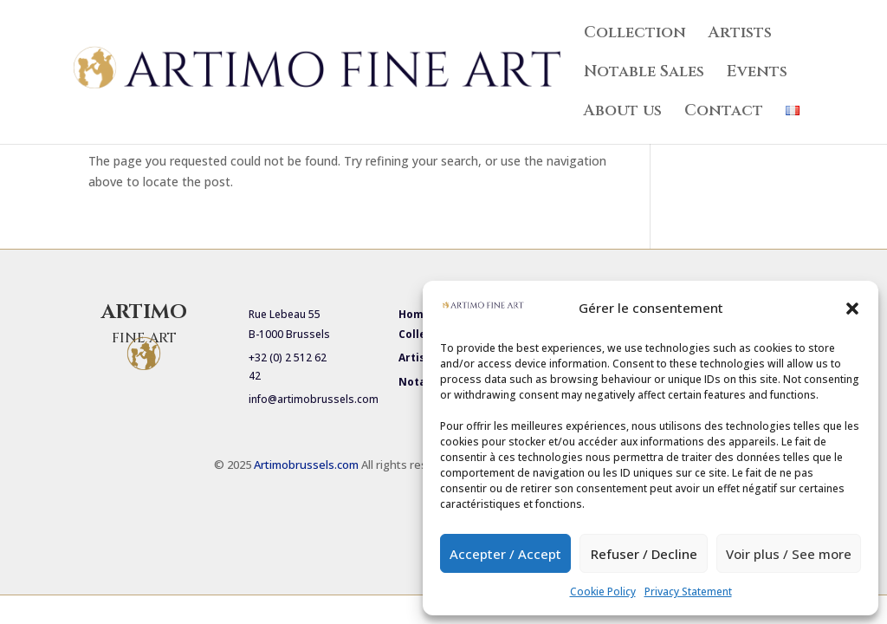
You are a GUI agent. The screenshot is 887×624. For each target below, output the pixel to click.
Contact (723, 113)
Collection (635, 35)
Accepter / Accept (505, 553)
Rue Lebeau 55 (284, 314)
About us (623, 113)
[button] (852, 308)
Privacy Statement (688, 591)
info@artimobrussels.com (314, 399)
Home (414, 314)
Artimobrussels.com (307, 464)
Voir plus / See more (788, 553)
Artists (740, 35)
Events (757, 74)
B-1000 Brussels (289, 334)
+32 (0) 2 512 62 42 (288, 366)
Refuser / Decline (644, 553)
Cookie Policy (603, 591)
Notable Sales (644, 74)
